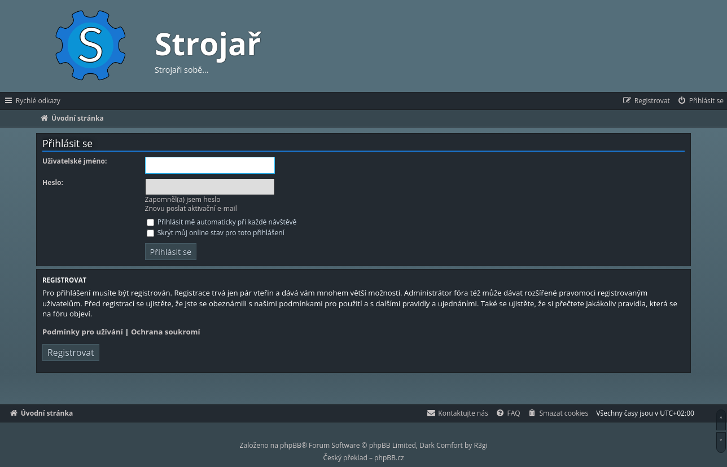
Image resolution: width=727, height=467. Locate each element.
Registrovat (70, 352)
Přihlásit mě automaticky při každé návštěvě (222, 222)
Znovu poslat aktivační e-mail (191, 208)
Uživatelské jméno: (74, 161)
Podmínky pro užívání (82, 332)
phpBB (290, 445)
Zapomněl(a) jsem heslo (183, 199)
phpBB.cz (389, 457)
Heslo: (52, 182)
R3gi (481, 445)
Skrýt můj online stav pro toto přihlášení (215, 232)
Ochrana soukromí (165, 332)
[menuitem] (700, 100)
